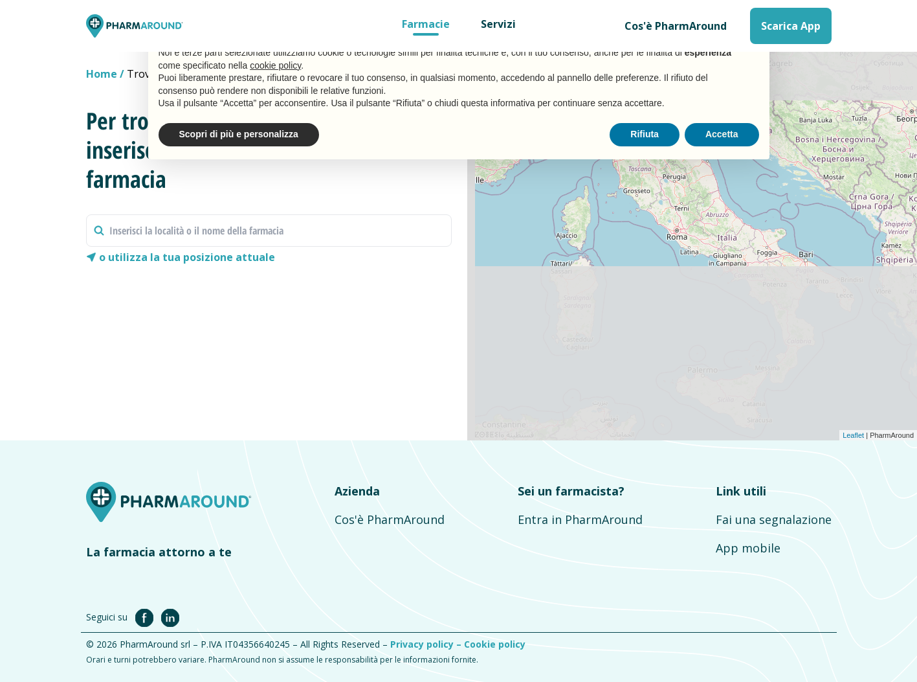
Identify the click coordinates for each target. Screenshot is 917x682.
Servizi (498, 24)
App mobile (748, 548)
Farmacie (426, 24)
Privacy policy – (427, 644)
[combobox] (269, 230)
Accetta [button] (721, 134)
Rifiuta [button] (644, 134)
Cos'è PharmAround (675, 26)
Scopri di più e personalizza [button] (238, 134)
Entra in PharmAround (580, 519)
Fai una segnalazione (774, 519)
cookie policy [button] (275, 65)
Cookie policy (494, 644)
